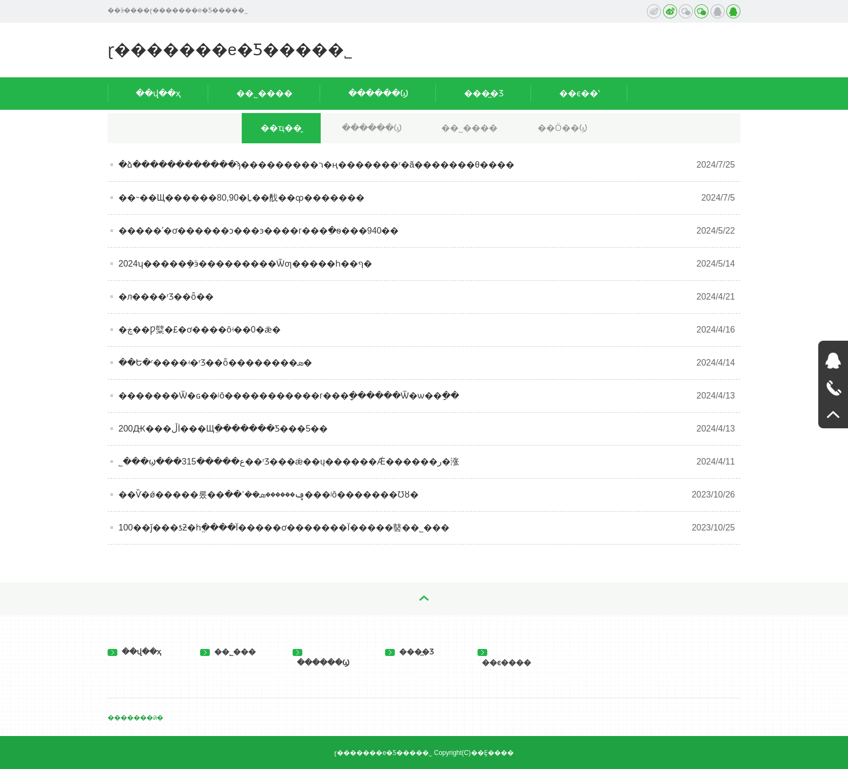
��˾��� (228, 651)
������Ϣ (378, 93)
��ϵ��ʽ (579, 93)
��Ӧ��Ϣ (562, 127)
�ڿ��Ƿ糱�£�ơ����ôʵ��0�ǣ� (199, 329)
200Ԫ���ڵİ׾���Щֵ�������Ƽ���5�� (223, 428)
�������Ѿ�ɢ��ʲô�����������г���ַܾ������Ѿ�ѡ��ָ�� (288, 395)
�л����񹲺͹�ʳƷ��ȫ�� (166, 296)
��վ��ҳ (158, 93)
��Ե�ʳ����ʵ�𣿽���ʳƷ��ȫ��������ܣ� (215, 362)
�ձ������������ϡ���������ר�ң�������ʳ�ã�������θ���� (316, 164)
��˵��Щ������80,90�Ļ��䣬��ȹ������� (241, 197)
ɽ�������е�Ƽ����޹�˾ (230, 49)
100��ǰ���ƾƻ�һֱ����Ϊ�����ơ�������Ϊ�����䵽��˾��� (283, 527)
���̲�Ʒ (484, 93)
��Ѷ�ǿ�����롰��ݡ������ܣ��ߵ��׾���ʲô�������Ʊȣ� (268, 494)
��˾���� (264, 93)
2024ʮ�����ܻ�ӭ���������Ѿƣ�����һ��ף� (245, 263)
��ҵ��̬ (281, 127)
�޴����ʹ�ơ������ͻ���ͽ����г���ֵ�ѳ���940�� (258, 230)
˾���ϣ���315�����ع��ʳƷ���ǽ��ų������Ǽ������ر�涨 (288, 461)
